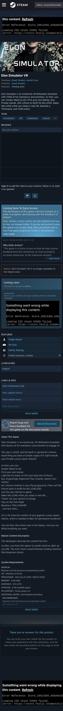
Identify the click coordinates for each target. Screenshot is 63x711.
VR (20, 120)
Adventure (32, 120)
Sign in (4, 187)
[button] (31, 131)
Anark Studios (18, 82)
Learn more (9, 235)
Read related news (11, 403)
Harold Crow (32, 82)
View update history (12, 396)
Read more (54, 260)
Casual (46, 120)
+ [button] (55, 120)
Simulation (8, 120)
